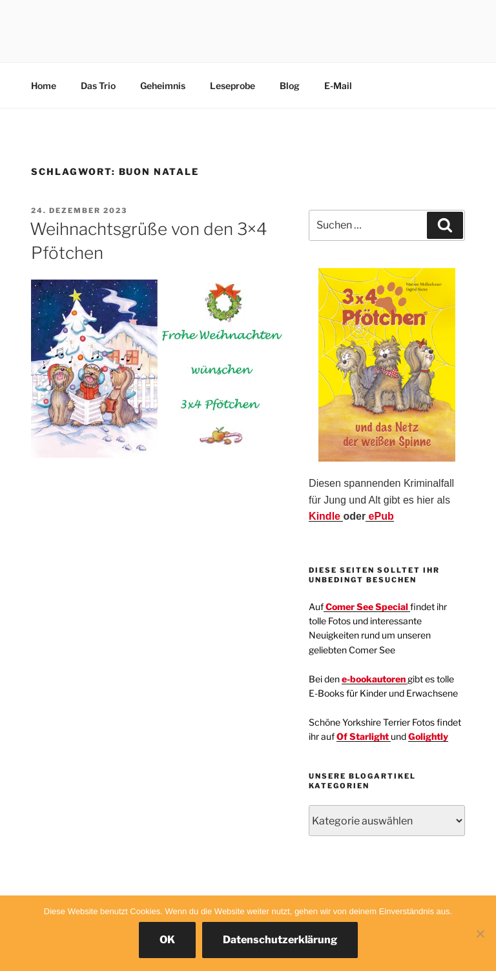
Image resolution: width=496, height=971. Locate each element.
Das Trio (98, 85)
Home (43, 85)
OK (167, 940)
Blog (290, 85)
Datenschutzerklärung (280, 940)
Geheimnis (162, 85)
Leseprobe (232, 85)
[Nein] (479, 933)
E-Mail (338, 85)
